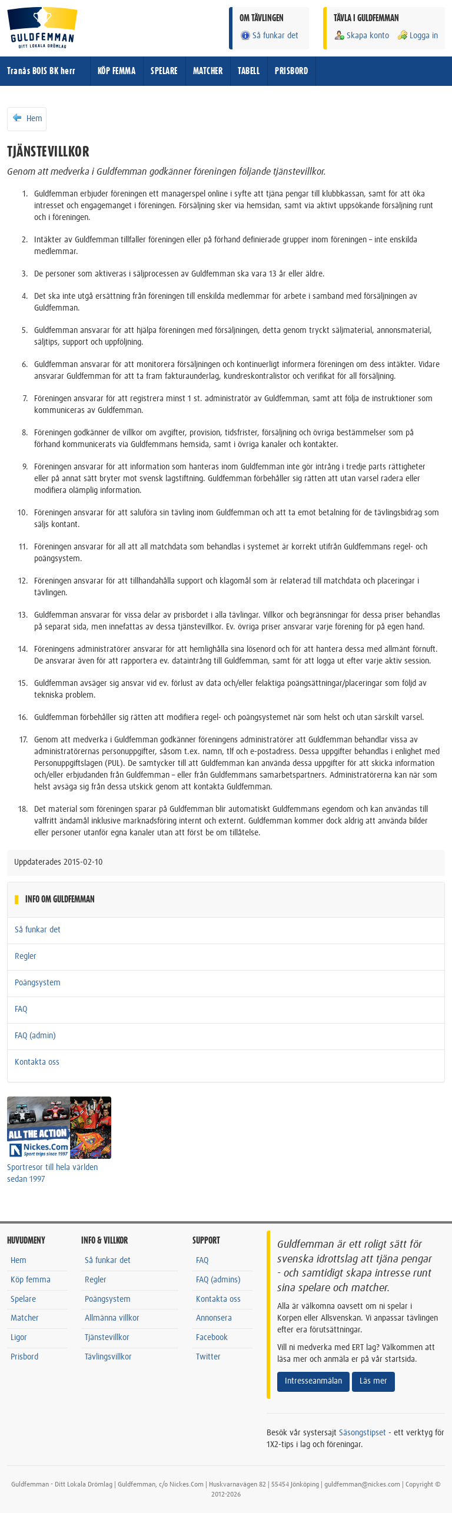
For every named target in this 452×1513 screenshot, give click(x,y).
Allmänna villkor (112, 1318)
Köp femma (31, 1280)
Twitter (208, 1357)
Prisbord (24, 1357)
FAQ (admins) (218, 1280)
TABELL (249, 71)
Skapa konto (361, 35)
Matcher (25, 1318)
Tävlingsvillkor (108, 1357)
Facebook (212, 1338)
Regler (25, 956)
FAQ (21, 1009)
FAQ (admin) (35, 1036)
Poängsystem (38, 983)
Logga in (417, 35)
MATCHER (208, 71)
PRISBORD (291, 71)
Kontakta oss (37, 1062)
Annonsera (214, 1318)
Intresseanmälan (313, 1381)
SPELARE (164, 71)
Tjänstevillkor (107, 1338)
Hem (26, 118)
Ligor (19, 1338)
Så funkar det (269, 35)
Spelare (23, 1299)
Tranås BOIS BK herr (41, 71)
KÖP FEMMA (117, 71)
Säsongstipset (362, 1433)
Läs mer (373, 1381)
